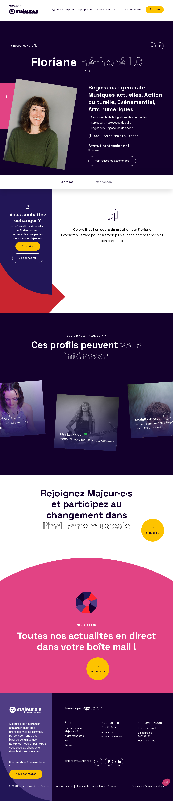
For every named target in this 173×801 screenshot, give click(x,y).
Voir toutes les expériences (112, 161)
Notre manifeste (74, 736)
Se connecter (133, 10)
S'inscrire (155, 9)
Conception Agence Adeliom (148, 786)
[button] (6, 416)
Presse (69, 745)
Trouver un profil (147, 728)
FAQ (67, 741)
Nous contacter (26, 774)
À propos (67, 182)
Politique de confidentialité (91, 786)
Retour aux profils (24, 46)
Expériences (103, 182)
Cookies (112, 786)
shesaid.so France (111, 737)
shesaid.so (107, 732)
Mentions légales (64, 786)
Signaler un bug (146, 741)
